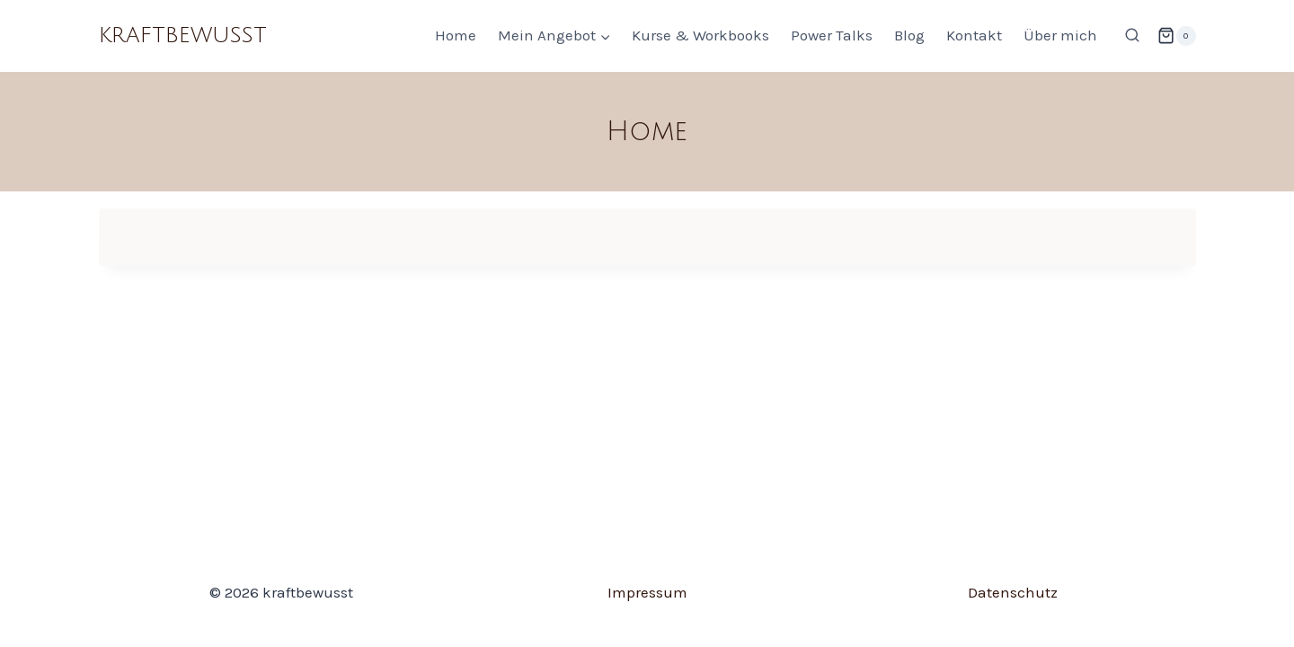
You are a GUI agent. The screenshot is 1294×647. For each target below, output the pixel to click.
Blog (909, 35)
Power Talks (832, 35)
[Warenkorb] (1176, 36)
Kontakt (974, 35)
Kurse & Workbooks (700, 35)
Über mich (1060, 35)
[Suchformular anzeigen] (1132, 36)
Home (455, 35)
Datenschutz (1013, 592)
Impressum (647, 592)
